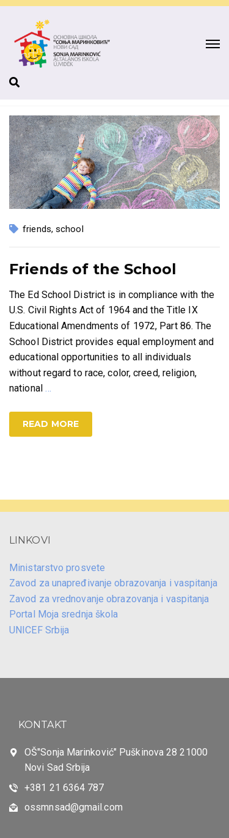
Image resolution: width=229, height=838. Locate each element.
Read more (51, 423)
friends (37, 229)
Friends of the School (92, 269)
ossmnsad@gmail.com (73, 807)
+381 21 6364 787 (64, 787)
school (70, 229)
